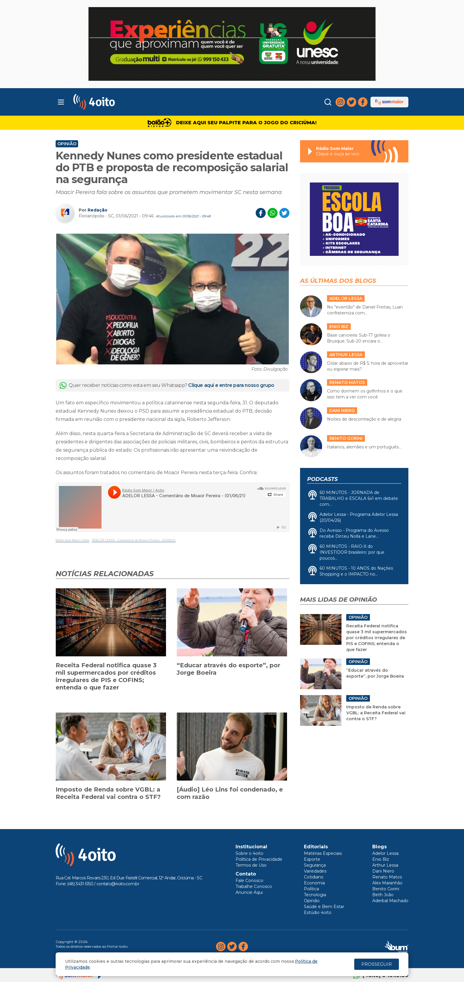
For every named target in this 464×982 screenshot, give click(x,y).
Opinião (66, 143)
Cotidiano (313, 877)
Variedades (315, 871)
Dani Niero (383, 871)
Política (311, 888)
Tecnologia (315, 894)
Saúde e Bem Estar (324, 906)
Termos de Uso (251, 865)
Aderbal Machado (390, 900)
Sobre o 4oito (249, 853)
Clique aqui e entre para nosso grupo (231, 385)
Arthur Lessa (385, 865)
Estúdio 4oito (317, 912)
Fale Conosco (249, 880)
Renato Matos (387, 877)
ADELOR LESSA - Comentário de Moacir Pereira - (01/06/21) (133, 540)
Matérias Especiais (323, 853)
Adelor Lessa (385, 853)
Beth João (383, 894)
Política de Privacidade (259, 859)
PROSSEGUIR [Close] (376, 964)
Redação (97, 210)
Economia (314, 883)
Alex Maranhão (387, 883)
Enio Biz (380, 859)
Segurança (315, 865)
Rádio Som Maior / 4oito (72, 540)
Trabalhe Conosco (254, 886)
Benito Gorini (385, 888)
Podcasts (322, 479)
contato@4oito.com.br (117, 883)
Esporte (312, 859)
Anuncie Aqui (249, 892)
